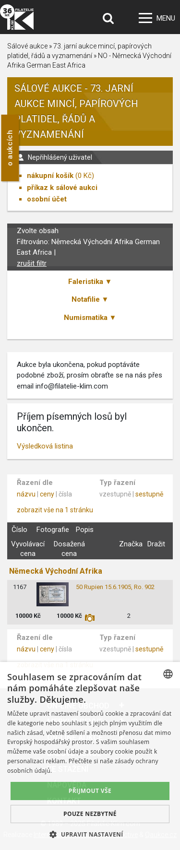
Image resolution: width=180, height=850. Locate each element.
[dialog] (90, 756)
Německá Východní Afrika (55, 571)
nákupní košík (50, 175)
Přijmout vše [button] (90, 791)
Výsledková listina (45, 446)
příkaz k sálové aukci (62, 187)
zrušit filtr (32, 263)
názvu (26, 494)
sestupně (149, 494)
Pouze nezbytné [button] (90, 814)
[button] (90, 834)
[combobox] (168, 674)
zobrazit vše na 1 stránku (55, 510)
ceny (47, 494)
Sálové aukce (27, 46)
